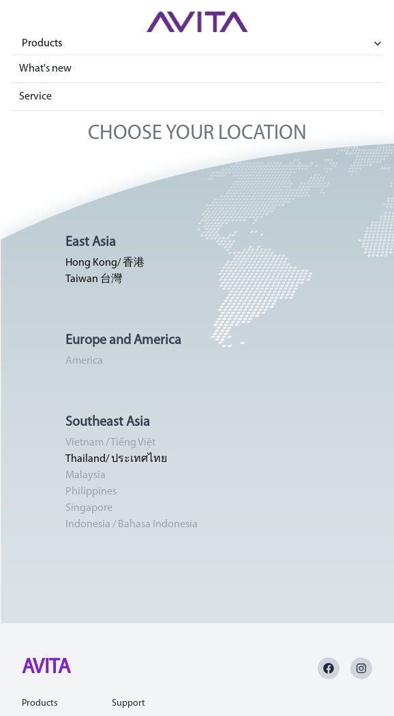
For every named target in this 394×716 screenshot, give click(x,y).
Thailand (85, 459)
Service (35, 96)
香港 (134, 263)
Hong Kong (91, 263)
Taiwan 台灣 (93, 279)
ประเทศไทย (139, 459)
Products (202, 43)
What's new (45, 68)
